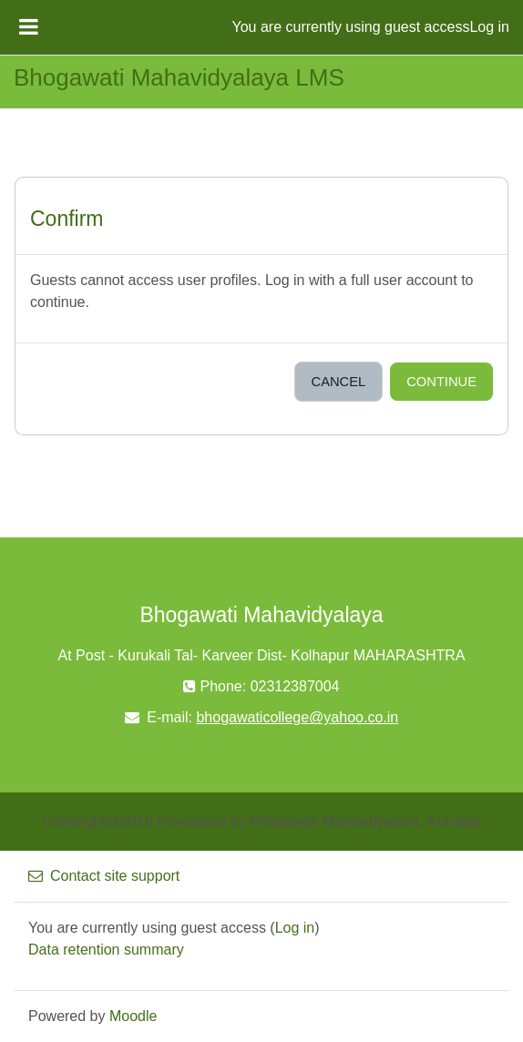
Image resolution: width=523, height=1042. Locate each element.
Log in (489, 27)
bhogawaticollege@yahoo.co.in (297, 717)
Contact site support (103, 876)
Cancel (339, 381)
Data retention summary (106, 949)
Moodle (133, 1016)
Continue (441, 381)
